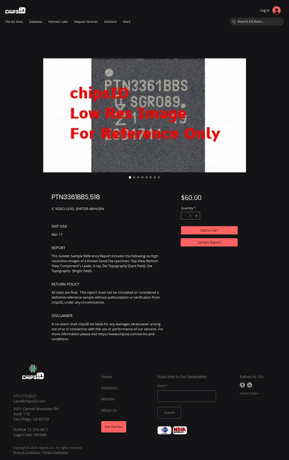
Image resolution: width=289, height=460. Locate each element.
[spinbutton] (190, 215)
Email (161, 385)
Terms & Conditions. (27, 452)
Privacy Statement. (55, 452)
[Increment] (196, 215)
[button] (58, 22)
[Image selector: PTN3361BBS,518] (130, 177)
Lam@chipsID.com (29, 401)
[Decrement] (184, 215)
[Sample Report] (209, 242)
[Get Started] (113, 426)
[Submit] (169, 412)
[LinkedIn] (249, 385)
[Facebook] (242, 385)
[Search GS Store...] (256, 22)
